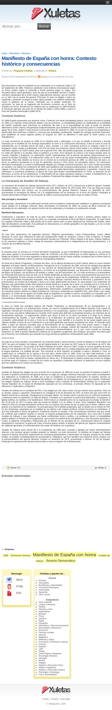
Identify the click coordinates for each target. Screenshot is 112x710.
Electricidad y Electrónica (50, 628)
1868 (5, 555)
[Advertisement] (56, 41)
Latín (41, 649)
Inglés (41, 621)
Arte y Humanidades (48, 674)
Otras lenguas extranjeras (50, 653)
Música (42, 660)
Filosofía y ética (45, 609)
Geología (43, 658)
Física (41, 616)
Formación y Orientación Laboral (53, 642)
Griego (42, 651)
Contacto (54, 699)
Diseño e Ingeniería (47, 667)
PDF (14, 593)
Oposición (43, 592)
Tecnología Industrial (48, 656)
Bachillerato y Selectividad (50, 585)
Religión (42, 663)
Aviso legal (65, 699)
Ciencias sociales (46, 632)
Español (42, 646)
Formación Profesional (49, 587)
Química (42, 618)
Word (14, 580)
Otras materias (45, 602)
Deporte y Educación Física (51, 665)
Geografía (43, 623)
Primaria (42, 580)
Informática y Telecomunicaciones (54, 625)
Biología (42, 614)
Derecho (42, 635)
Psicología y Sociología (49, 672)
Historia (26, 53)
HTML (15, 586)
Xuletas (45, 699)
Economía (43, 630)
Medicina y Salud (46, 639)
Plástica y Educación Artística (52, 670)
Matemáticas (44, 611)
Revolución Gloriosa (20, 555)
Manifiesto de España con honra (64, 554)
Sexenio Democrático (60, 560)
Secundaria (44, 583)
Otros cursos (44, 594)
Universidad (44, 590)
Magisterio (43, 637)
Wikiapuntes (54, 704)
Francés (42, 644)
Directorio (14, 53)
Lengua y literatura (47, 604)
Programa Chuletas (23, 70)
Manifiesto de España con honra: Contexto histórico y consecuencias (49, 61)
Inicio (4, 53)
